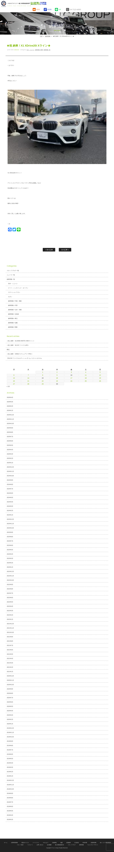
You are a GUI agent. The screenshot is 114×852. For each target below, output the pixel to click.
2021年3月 (10, 663)
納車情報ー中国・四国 (14, 301)
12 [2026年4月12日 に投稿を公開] (100, 375)
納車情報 (47, 36)
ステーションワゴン (14, 292)
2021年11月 (10, 628)
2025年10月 (10, 423)
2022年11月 (10, 576)
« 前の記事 (49, 250)
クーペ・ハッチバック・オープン (18, 288)
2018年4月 (10, 815)
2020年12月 (10, 676)
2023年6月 (10, 545)
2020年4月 (10, 711)
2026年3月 (10, 402)
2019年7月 (10, 750)
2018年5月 (10, 811)
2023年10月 (10, 528)
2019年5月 (10, 758)
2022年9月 (10, 584)
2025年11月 (10, 419)
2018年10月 (10, 789)
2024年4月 (10, 502)
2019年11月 (10, 732)
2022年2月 (10, 615)
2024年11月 (10, 471)
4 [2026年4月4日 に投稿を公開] (85, 372)
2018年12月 (10, 780)
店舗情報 (54, 842)
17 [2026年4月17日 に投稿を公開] (71, 378)
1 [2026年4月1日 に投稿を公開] (42, 372)
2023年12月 (10, 519)
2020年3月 (10, 715)
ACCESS (49, 9)
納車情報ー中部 (12, 305)
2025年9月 (10, 428)
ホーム (5, 842)
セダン (10, 296)
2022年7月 (10, 593)
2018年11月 (10, 785)
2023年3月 (10, 558)
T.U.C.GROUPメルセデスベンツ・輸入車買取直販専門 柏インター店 (44, 4)
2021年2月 (10, 667)
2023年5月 (10, 550)
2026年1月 (10, 410)
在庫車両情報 (14, 842)
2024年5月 (10, 497)
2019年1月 (10, 776)
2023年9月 (10, 532)
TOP (41, 36)
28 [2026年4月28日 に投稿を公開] (28, 384)
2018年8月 (10, 798)
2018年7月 (10, 802)
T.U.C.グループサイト (92, 844)
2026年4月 (10, 397)
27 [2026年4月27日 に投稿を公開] (14, 384)
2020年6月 (10, 702)
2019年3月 (10, 767)
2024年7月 (10, 489)
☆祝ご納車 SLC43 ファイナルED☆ (18, 345)
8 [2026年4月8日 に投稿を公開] (42, 375)
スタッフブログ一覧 (13, 270)
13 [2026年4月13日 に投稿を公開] (14, 378)
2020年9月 (10, 689)
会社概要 (49, 844)
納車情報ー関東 (39, 50)
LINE (60, 9)
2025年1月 (10, 462)
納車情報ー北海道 (13, 314)
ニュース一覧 (11, 275)
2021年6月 (10, 650)
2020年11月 (10, 680)
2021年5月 (10, 654)
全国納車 (68, 842)
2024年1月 (10, 515)
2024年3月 (10, 506)
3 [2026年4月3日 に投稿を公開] (71, 372)
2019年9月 (10, 741)
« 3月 (8, 386)
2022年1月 (10, 619)
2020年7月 (10, 697)
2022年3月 (10, 610)
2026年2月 (10, 406)
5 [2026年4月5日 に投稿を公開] (100, 372)
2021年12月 (10, 623)
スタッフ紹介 (20, 844)
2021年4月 (10, 658)
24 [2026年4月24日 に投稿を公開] (71, 381)
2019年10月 (10, 737)
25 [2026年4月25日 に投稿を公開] (86, 381)
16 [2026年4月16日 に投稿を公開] (57, 378)
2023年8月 (10, 536)
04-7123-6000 (75, 9)
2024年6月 (10, 493)
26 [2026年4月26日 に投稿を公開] (100, 381)
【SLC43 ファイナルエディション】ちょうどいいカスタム (24, 358)
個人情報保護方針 (59, 844)
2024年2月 (10, 510)
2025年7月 (10, 436)
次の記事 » (65, 250)
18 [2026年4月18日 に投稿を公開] (86, 378)
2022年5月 (10, 602)
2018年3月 (10, 819)
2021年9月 (10, 637)
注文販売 (76, 842)
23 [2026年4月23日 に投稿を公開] (57, 381)
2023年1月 (10, 567)
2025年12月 (10, 415)
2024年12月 (10, 467)
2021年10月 (10, 632)
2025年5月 (10, 445)
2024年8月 (10, 484)
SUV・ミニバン (30, 50)
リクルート (30, 844)
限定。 (9, 349)
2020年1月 (10, 724)
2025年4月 (10, 449)
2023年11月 (10, 523)
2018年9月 (10, 793)
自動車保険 (93, 842)
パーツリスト (36, 842)
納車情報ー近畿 (12, 323)
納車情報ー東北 (12, 318)
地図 (61, 842)
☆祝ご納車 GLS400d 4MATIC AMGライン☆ (20, 341)
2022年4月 (10, 606)
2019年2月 (10, 771)
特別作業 (85, 842)
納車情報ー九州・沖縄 (14, 310)
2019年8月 (10, 745)
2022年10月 (10, 580)
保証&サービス (25, 842)
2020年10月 (10, 684)
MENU (110, 4)
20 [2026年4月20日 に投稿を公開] (14, 381)
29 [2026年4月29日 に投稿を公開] (43, 384)
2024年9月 (10, 480)
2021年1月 (10, 671)
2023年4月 (10, 554)
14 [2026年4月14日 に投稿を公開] (28, 378)
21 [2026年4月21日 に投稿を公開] (28, 381)
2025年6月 (10, 441)
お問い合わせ (40, 844)
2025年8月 (10, 432)
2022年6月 (10, 597)
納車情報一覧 (47, 50)
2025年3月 (10, 454)
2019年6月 (10, 754)
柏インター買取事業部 (105, 842)
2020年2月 (10, 719)
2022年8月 (10, 589)
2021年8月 (10, 641)
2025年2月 (10, 458)
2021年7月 (10, 645)
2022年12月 (10, 571)
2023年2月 (10, 563)
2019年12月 (10, 728)
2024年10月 (10, 476)
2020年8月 (10, 693)
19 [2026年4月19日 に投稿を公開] (100, 378)
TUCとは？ (45, 842)
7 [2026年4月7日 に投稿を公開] (28, 375)
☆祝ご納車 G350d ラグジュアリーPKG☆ (20, 354)
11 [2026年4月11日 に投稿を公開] (86, 375)
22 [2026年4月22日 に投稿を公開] (43, 381)
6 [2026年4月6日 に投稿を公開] (13, 375)
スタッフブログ (72, 844)
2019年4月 (10, 763)
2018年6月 (10, 806)
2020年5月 (10, 706)
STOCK (38, 9)
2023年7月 (10, 541)
